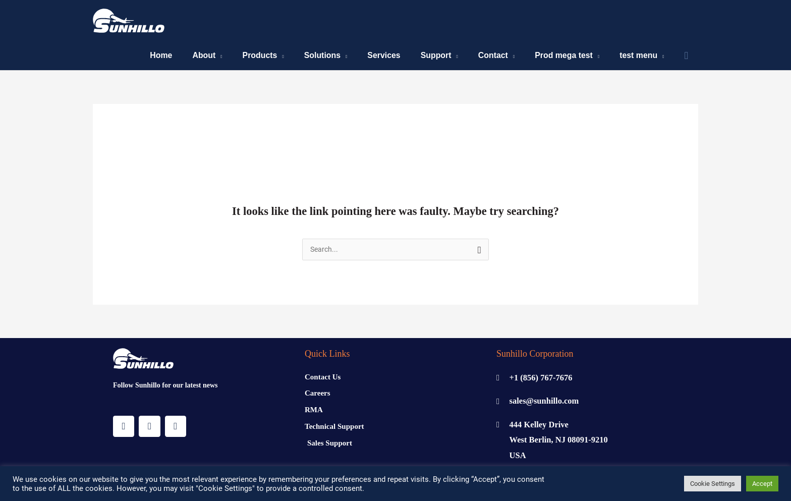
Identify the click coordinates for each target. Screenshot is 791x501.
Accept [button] (762, 483)
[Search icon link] (686, 57)
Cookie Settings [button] (712, 483)
